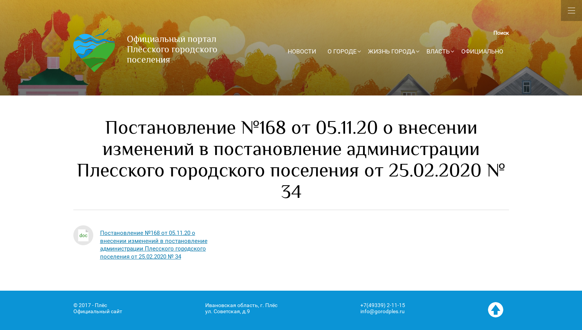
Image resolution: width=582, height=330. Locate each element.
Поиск (501, 33)
